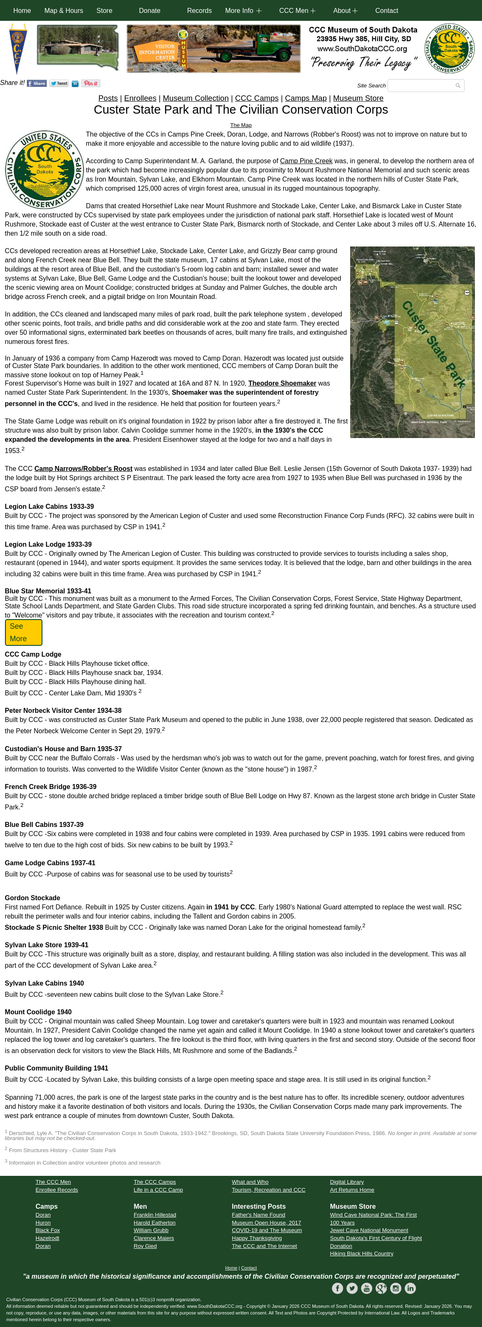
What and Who (250, 1182)
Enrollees (140, 98)
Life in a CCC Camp (158, 1190)
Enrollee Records (57, 1190)
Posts (108, 98)
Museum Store (358, 98)
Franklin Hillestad (155, 1215)
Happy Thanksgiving (257, 1238)
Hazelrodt (47, 1238)
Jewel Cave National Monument (369, 1230)
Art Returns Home (352, 1190)
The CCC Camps (155, 1182)
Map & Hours (63, 10)
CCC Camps (257, 98)
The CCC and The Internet (264, 1246)
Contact (386, 10)
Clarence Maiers (154, 1238)
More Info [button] (239, 10)
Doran (43, 1215)
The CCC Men (53, 1182)
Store (104, 10)
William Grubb (151, 1230)
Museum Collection (196, 98)
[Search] (426, 85)
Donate (150, 10)
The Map (241, 125)
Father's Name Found (258, 1215)
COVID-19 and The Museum (267, 1230)
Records (199, 10)
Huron (43, 1223)
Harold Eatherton (155, 1223)
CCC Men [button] (293, 10)
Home (22, 10)
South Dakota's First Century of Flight (376, 1238)
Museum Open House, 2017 (267, 1223)
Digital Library (347, 1182)
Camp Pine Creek (306, 160)
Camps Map (306, 98)
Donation (341, 1246)
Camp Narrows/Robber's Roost (84, 468)
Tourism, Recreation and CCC (269, 1190)
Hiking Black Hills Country (362, 1253)
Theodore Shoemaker (282, 383)
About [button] (342, 10)
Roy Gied (145, 1246)
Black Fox (48, 1230)
